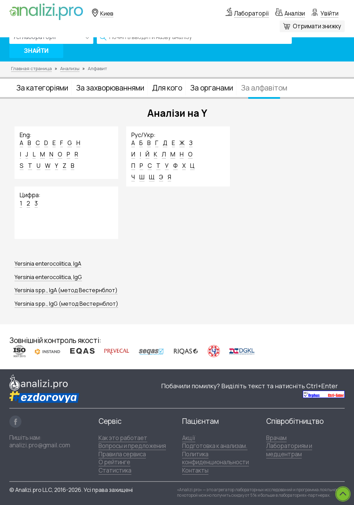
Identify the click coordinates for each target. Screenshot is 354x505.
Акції (188, 438)
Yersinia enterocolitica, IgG (48, 277)
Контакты (195, 470)
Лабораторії (251, 13)
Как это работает (123, 438)
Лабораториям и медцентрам (289, 450)
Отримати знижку (317, 26)
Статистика (115, 470)
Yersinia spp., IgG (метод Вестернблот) (66, 303)
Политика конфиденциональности (215, 458)
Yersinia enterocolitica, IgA (48, 263)
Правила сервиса (122, 454)
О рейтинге (114, 462)
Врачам (276, 438)
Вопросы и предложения (132, 446)
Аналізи (295, 13)
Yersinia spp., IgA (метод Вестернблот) (66, 290)
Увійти (329, 13)
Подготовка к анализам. (215, 446)
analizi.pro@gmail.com (39, 445)
